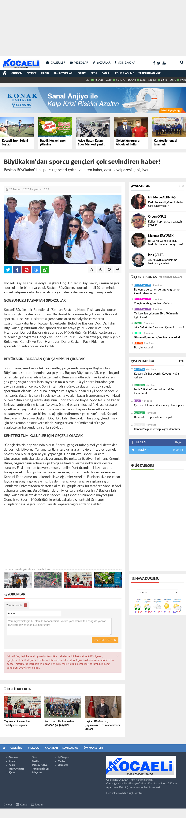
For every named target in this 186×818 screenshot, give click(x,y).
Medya (138, 343)
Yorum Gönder (16, 605)
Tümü (180, 361)
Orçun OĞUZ (157, 216)
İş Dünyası (63, 757)
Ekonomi (63, 765)
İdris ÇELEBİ (156, 255)
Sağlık (106, 73)
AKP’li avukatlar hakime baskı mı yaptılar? (162, 262)
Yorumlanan (170, 277)
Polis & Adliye (124, 73)
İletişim (37, 804)
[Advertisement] (93, 26)
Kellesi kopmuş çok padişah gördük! (165, 223)
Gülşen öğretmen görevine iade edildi (157, 337)
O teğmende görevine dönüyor (153, 303)
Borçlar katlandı (143, 347)
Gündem (16, 73)
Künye (21, 804)
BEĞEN (140, 442)
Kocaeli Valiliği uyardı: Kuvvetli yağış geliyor (156, 375)
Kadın (45, 73)
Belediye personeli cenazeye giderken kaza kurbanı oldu (157, 291)
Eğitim (82, 73)
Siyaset (31, 73)
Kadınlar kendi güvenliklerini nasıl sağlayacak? (165, 204)
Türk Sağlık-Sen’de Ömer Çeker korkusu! (159, 327)
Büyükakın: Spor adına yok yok (153, 417)
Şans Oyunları (63, 73)
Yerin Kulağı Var (149, 73)
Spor (94, 73)
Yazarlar (140, 186)
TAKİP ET (143, 450)
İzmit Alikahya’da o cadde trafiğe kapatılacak (154, 391)
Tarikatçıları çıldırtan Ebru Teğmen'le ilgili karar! (156, 315)
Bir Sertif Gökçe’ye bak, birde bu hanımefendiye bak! (165, 242)
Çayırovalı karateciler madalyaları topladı (159, 405)
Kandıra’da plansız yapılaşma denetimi (157, 429)
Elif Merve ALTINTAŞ (162, 197)
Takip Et (178, 450)
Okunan (150, 277)
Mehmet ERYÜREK (160, 235)
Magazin (37, 772)
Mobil (8, 804)
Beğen (179, 442)
